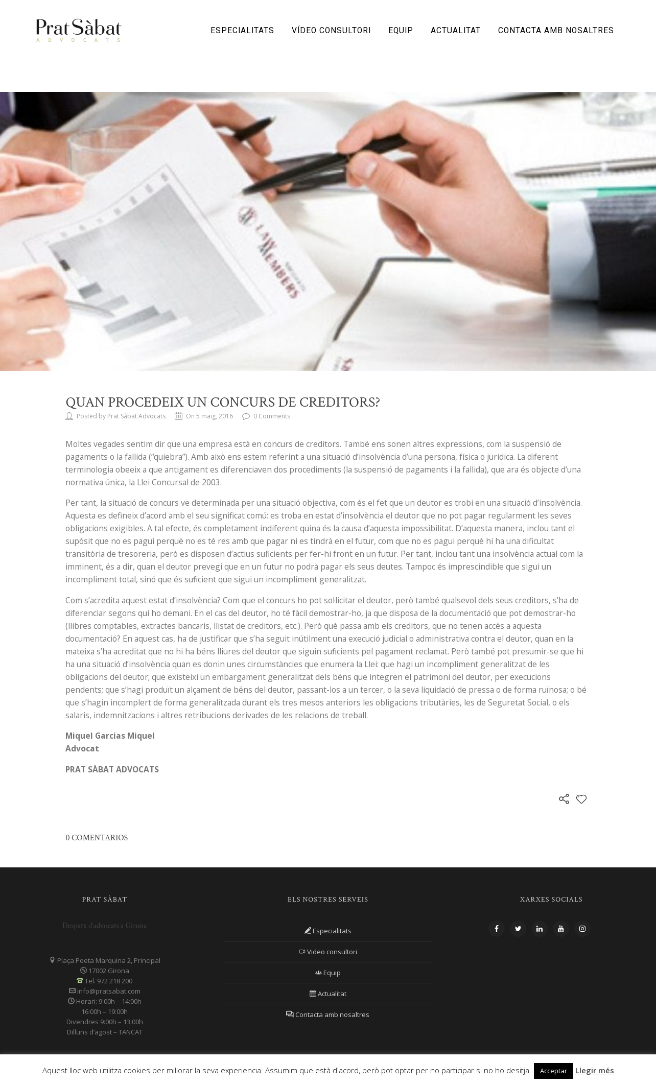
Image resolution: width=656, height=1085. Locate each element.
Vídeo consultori (331, 30)
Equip (400, 30)
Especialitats (242, 30)
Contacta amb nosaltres (556, 30)
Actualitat (456, 30)
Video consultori (328, 951)
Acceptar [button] (553, 1070)
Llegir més (594, 1070)
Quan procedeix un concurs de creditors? (222, 402)
